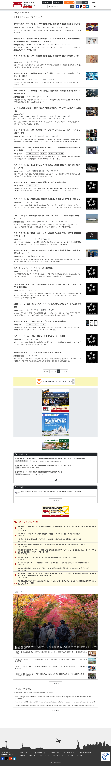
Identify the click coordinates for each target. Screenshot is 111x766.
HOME (15, 13)
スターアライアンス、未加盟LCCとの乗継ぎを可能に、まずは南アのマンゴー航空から (46, 199)
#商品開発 (40, 136)
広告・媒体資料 (44, 755)
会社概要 (39, 752)
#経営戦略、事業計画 (38, 171)
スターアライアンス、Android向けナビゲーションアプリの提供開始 (39, 321)
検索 (72, 6)
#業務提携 (29, 44)
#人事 (28, 171)
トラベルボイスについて (27, 752)
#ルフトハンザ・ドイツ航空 (47, 116)
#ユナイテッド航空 (31, 116)
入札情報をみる (47, 3)
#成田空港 (43, 153)
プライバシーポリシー (84, 752)
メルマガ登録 (69, 3)
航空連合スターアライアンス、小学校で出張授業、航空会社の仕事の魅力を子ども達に (46, 24)
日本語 (79, 3)
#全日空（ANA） (31, 27)
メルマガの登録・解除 (52, 752)
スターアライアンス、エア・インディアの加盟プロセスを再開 (37, 352)
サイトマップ (32, 755)
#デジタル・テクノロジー (62, 44)
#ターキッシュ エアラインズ (46, 27)
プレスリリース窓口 (58, 755)
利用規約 (22, 755)
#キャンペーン (31, 136)
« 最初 (46, 371)
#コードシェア (50, 221)
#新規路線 (41, 221)
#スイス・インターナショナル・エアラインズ (27, 119)
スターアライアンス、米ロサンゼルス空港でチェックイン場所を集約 (40, 182)
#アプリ (50, 44)
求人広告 (70, 755)
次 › (65, 371)
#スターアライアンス (62, 27)
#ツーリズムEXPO (59, 119)
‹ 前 (52, 371)
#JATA (28, 256)
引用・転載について (68, 752)
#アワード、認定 (47, 119)
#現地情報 (51, 310)
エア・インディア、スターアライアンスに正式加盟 (33, 267)
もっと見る (55, 480)
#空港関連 (43, 310)
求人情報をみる (58, 3)
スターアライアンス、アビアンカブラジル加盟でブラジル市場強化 (39, 336)
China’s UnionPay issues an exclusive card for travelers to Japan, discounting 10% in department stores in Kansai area (54, 705)
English (85, 3)
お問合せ (79, 755)
